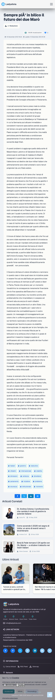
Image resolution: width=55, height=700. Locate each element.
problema (37, 481)
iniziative (26, 481)
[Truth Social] (49, 650)
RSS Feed (23, 666)
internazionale (25, 471)
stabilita (38, 471)
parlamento (13, 481)
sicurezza (12, 487)
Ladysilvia (8, 4)
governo (22, 466)
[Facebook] (5, 650)
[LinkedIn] (35, 650)
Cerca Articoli (9, 666)
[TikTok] (27, 650)
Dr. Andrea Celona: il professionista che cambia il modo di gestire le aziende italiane (33, 511)
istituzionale (25, 487)
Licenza (38, 692)
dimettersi (36, 476)
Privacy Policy (18, 692)
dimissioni (12, 476)
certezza (25, 476)
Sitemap (34, 666)
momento (38, 487)
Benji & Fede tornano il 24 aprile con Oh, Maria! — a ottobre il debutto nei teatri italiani (33, 545)
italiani (11, 466)
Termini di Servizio (29, 692)
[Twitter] (20, 650)
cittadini (12, 471)
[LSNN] (42, 650)
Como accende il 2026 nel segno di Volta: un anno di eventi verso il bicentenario (33, 528)
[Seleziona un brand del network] (27, 678)
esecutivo (33, 466)
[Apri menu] (51, 4)
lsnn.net (8, 685)
